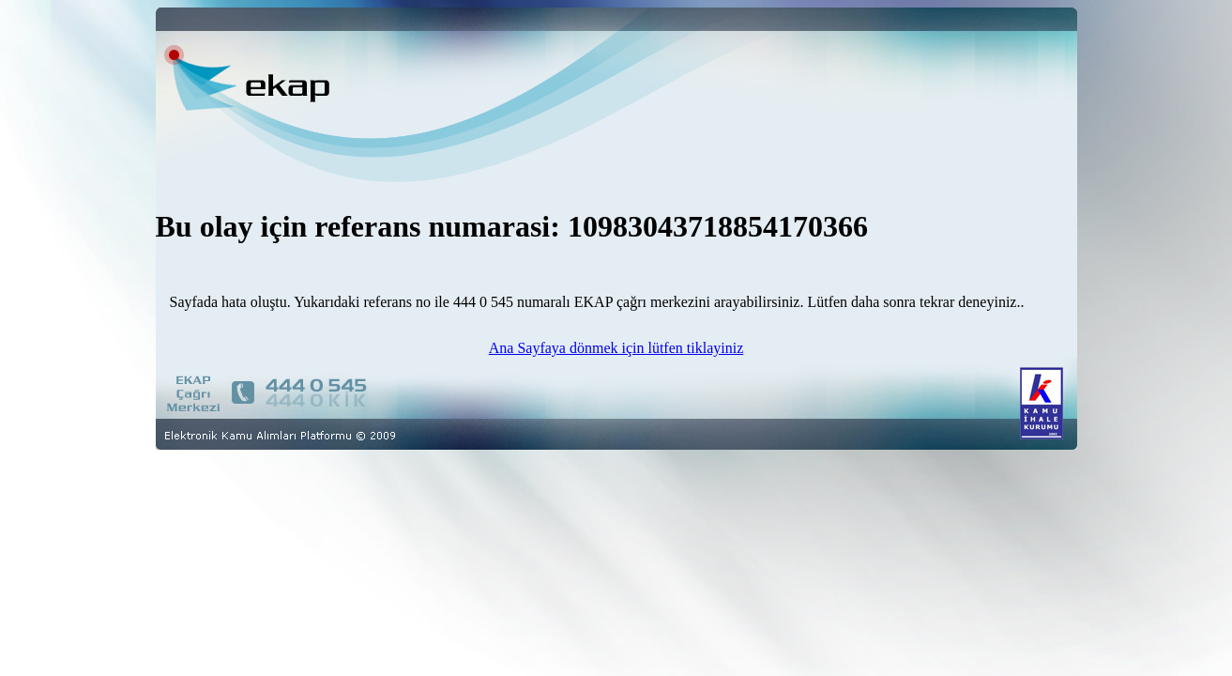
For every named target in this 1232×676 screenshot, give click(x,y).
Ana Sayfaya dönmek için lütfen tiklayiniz (616, 348)
